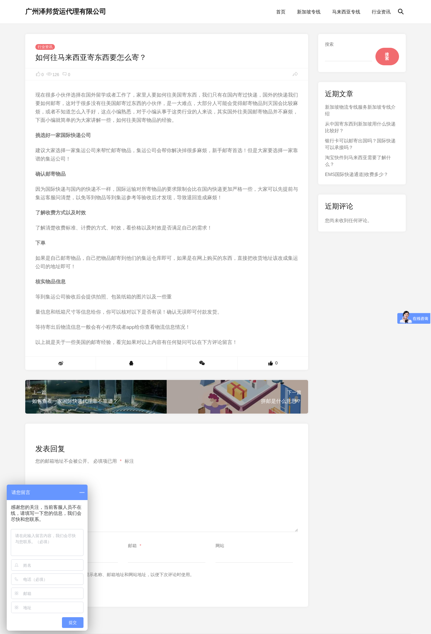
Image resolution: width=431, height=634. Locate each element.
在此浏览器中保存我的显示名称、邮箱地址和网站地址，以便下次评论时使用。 (117, 574)
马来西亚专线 (346, 11)
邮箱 (135, 545)
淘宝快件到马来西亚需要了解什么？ (358, 161)
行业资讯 (381, 11)
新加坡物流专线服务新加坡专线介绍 (360, 110)
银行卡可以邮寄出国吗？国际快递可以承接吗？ (360, 144)
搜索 (329, 44)
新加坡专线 (309, 11)
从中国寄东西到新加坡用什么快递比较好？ (360, 127)
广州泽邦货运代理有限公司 (65, 11)
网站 (220, 545)
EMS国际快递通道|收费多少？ (356, 174)
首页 (281, 11)
